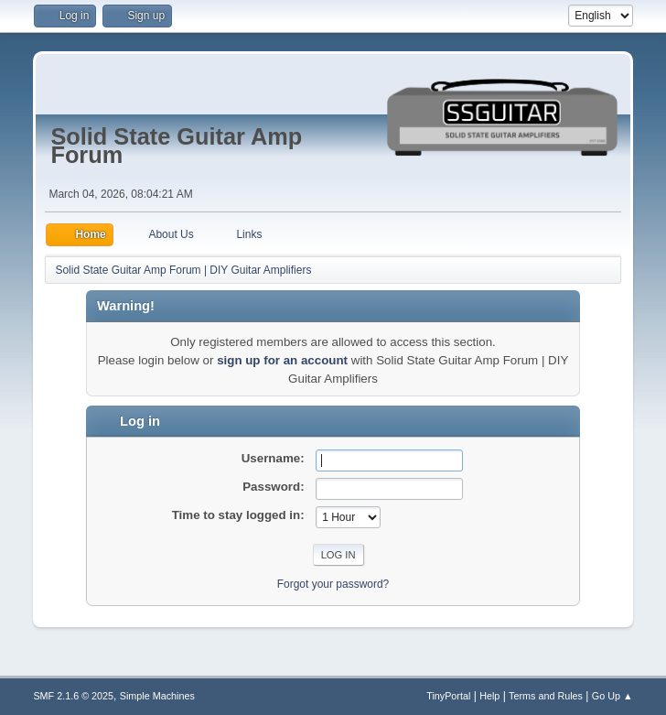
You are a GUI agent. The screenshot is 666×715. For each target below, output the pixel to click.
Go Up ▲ (612, 695)
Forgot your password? (333, 584)
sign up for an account (282, 360)
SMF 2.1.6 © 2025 (73, 695)
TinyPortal (448, 695)
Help (489, 695)
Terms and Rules (546, 695)
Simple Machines (157, 695)
